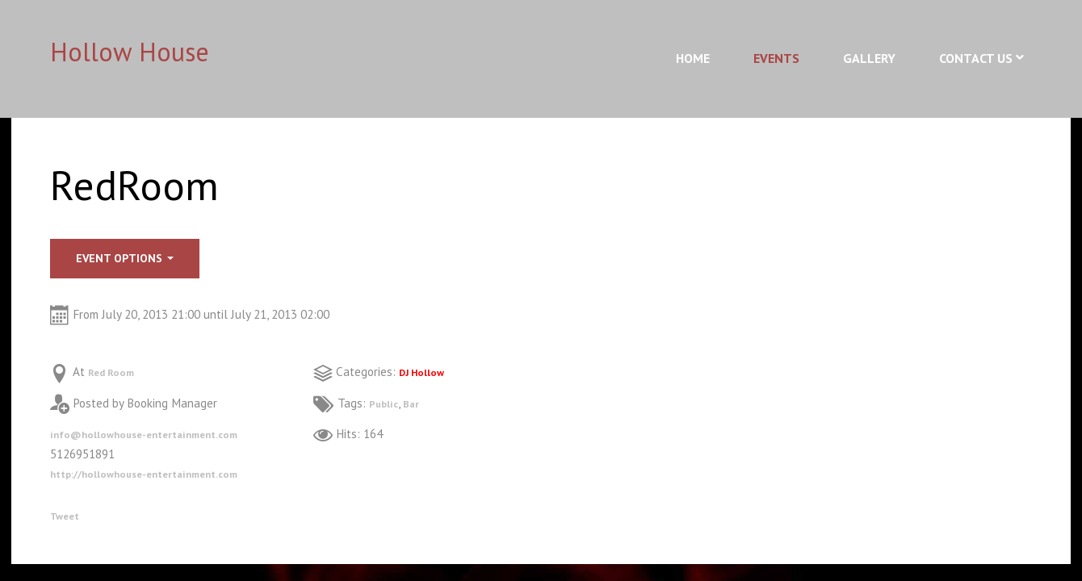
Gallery (869, 58)
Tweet (67, 515)
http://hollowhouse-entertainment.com (162, 473)
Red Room (115, 371)
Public (386, 403)
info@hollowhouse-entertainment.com (161, 433)
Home (693, 58)
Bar (418, 403)
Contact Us (976, 58)
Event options (125, 258)
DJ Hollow (426, 371)
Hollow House (129, 52)
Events (776, 58)
